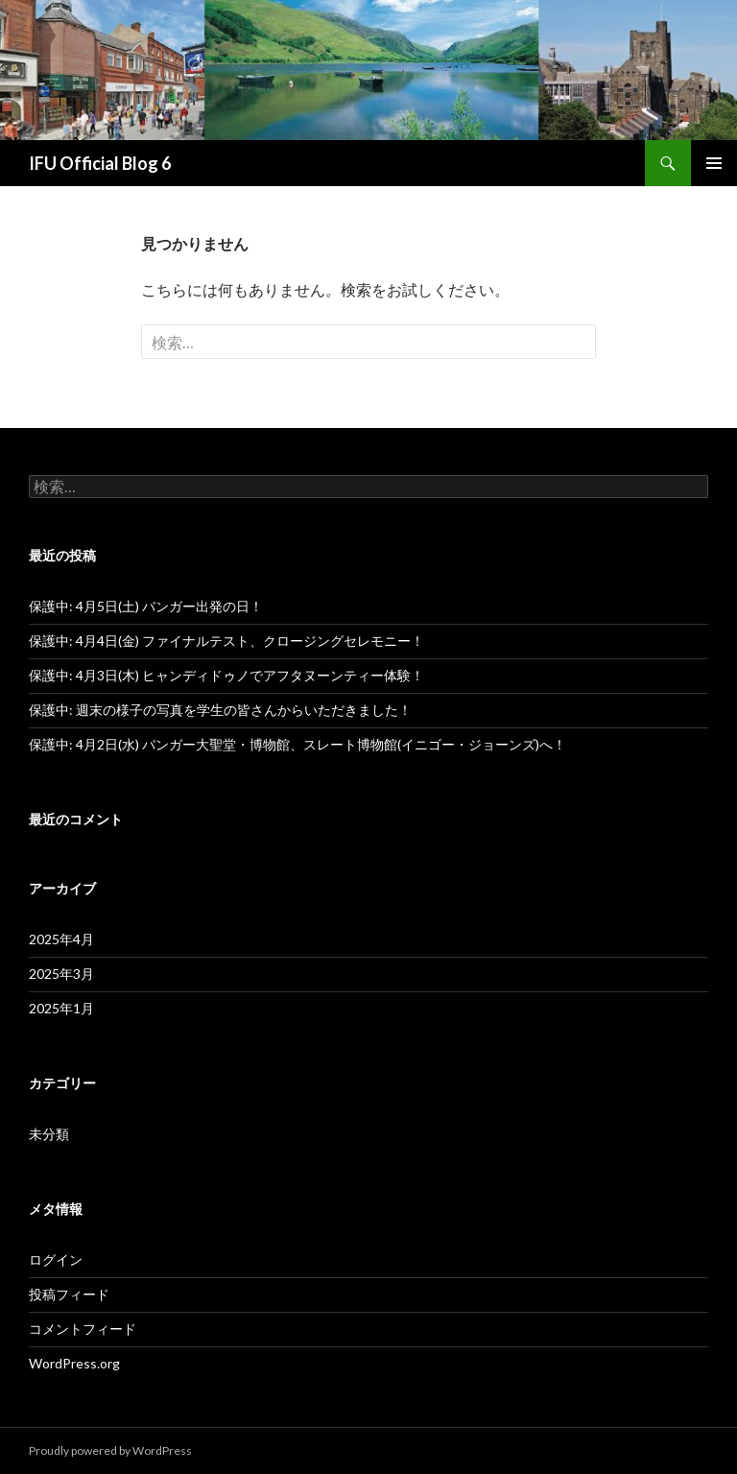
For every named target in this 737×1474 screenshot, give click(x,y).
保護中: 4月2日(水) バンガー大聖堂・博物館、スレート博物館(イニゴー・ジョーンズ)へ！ (297, 744)
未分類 (49, 1134)
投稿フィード (69, 1294)
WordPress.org (74, 1363)
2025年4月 (61, 939)
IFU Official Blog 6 (100, 163)
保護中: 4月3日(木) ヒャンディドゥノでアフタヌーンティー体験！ (226, 675)
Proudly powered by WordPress (110, 1450)
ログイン (56, 1259)
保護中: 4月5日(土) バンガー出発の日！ (146, 606)
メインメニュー (714, 163)
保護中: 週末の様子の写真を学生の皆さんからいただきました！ (220, 709)
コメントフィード (82, 1328)
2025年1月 (61, 1008)
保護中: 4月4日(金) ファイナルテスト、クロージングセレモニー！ (226, 640)
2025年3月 (61, 973)
